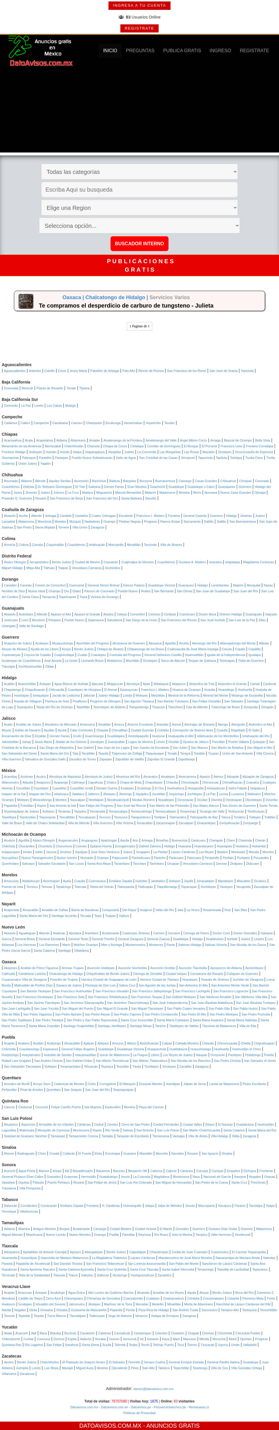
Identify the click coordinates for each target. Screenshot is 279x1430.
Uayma (223, 1345)
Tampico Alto (230, 1310)
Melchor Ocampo (86, 944)
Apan (146, 684)
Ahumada (11, 481)
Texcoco (104, 817)
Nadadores (92, 521)
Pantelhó (45, 457)
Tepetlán (24, 1316)
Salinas (128, 1130)
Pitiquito (38, 1182)
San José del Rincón (131, 805)
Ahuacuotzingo (62, 643)
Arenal (176, 724)
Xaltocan (103, 1275)
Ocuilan (202, 800)
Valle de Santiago (31, 626)
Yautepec (226, 886)
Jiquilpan (81, 852)
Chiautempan (158, 1252)
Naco (196, 1176)
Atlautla (27, 782)
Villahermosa (29, 1211)
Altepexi (103, 1043)
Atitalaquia (160, 684)
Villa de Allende (79, 823)
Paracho (160, 858)
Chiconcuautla (227, 1043)
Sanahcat (71, 1345)
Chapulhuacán (35, 689)
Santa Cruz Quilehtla (112, 1269)
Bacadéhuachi (83, 1171)
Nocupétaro (10, 858)
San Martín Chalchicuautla (201, 1130)
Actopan (45, 684)
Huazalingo (226, 689)
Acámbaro (26, 614)
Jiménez (246, 515)
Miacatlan (243, 881)
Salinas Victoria (216, 944)
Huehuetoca (175, 788)
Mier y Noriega (111, 944)
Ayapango (61, 782)
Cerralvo (174, 933)
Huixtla (65, 452)
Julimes (58, 492)
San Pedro (24, 527)
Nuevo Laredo (56, 1234)
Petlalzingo (253, 1055)
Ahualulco (11, 1124)
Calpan (167, 1043)
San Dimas (185, 591)
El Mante (166, 1229)
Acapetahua (44, 440)
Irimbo (27, 852)
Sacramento (192, 521)
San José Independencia (170, 1002)
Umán (235, 1345)
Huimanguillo (132, 1205)
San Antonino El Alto (193, 985)
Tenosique (9, 1211)
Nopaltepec (166, 800)
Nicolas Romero (143, 800)
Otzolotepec (253, 800)
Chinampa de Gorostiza (103, 1298)
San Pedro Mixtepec (224, 1014)
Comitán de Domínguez (164, 446)
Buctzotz (70, 1333)
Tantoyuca (249, 1310)
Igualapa (255, 655)
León (24, 620)
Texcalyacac (87, 817)
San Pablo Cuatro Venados (186, 1008)
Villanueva (9, 1374)
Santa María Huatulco (208, 1020)
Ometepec (150, 660)
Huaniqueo (224, 846)
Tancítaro (139, 863)
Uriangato (9, 626)
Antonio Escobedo (140, 724)
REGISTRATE (139, 28)
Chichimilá (225, 1333)
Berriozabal (53, 446)
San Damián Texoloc (68, 1263)
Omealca (46, 1310)
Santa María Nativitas (242, 1020)
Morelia (254, 852)
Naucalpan (77, 800)
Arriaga (215, 440)
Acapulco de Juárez (18, 643)
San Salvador (233, 701)
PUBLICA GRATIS (182, 50)
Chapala (102, 730)
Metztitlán (158, 695)
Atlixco (131, 1043)
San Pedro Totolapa (49, 1020)
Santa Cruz (239, 1182)
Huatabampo (108, 1176)
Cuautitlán (59, 788)
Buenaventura (165, 481)
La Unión (71, 660)
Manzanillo (116, 544)
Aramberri (92, 933)
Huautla (209, 689)
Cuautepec (98, 655)
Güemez (247, 1229)
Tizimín (192, 1345)
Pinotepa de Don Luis (100, 985)
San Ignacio (210, 1153)
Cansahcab (122, 1333)
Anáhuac (59, 933)
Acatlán (9, 684)
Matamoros (167, 492)
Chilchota (8, 846)
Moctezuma (81, 1130)
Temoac (47, 886)
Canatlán (10, 585)
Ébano (210, 1124)
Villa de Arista (197, 1136)
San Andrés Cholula (48, 1060)
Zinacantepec (206, 823)
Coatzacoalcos (173, 1298)
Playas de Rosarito (50, 388)
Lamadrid (8, 521)
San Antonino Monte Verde (230, 985)
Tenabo (169, 423)
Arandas (163, 724)
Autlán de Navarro (28, 730)
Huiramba (259, 846)
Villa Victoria (124, 823)
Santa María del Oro (54, 753)
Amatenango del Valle (161, 440)
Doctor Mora (207, 614)
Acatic (8, 724)
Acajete (9, 1043)
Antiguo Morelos (44, 1229)
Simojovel (188, 457)
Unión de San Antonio (237, 753)
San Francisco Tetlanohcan (105, 1263)
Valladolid (250, 1345)
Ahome (9, 1153)
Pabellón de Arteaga (104, 371)
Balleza (114, 481)
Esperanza (50, 1049)
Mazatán (208, 452)
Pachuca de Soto (57, 701)
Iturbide (232, 939)
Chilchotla (9, 1049)
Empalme (233, 1171)
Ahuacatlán (31, 910)
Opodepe (8, 1182)
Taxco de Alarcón (173, 660)
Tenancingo (188, 811)
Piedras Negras (130, 521)
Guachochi (157, 486)
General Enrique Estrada (186, 1362)
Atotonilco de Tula (201, 684)
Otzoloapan (234, 800)
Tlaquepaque (154, 753)
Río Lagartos (34, 1345)
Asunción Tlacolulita (193, 968)
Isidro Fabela (238, 788)
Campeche (41, 423)
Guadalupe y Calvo (201, 486)
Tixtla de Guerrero (251, 660)
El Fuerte (84, 1153)
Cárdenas (84, 1124)
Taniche (160, 1026)
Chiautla (172, 782)
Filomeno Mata (253, 1298)
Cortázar (170, 614)
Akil (33, 1333)
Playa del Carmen (151, 1107)
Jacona (51, 852)
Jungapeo (143, 852)
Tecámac (64, 811)
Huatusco (8, 1304)
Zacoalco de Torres (82, 759)
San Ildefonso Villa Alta (251, 997)
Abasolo (10, 515)
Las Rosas (191, 452)
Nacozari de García (217, 1176)
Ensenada (11, 388)
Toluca (226, 817)
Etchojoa (250, 1171)
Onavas (269, 1176)
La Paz (26, 405)
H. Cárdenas (111, 1205)
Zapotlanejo (186, 759)
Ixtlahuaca (61, 794)
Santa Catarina (44, 950)
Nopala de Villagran (28, 701)
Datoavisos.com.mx (84, 1407)
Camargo (184, 481)
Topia (83, 597)
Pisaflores (79, 701)
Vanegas (179, 1136)
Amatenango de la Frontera (123, 440)
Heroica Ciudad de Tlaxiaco (159, 979)
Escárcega (113, 423)
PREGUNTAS (140, 50)
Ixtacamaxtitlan (85, 1055)
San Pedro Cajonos (127, 1014)
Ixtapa (77, 452)
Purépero (243, 858)
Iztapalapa (232, 562)
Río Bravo (161, 1234)
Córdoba (193, 1298)
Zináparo (236, 863)
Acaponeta (11, 910)
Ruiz (227, 910)
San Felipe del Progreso (96, 805)
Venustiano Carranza (87, 568)
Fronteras (266, 1171)
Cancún (9, 1107)
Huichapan (22, 695)
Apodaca (75, 933)
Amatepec (168, 776)
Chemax (208, 1333)
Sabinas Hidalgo (189, 944)
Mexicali (27, 388)
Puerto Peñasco (58, 1182)
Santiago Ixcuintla (64, 915)
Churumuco (64, 846)
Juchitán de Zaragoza (248, 979)
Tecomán (150, 544)
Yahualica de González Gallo (45, 759)
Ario (135, 840)
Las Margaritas (170, 452)
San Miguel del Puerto (77, 1008)
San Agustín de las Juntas (157, 985)
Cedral (99, 1124)
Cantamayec (143, 1333)
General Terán (78, 939)
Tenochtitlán (268, 1310)
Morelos (184, 492)
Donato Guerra (106, 788)
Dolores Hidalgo (231, 614)
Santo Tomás (268, 805)
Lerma (223, 794)
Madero (222, 852)
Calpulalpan (137, 1252)
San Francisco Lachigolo (192, 991)
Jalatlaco (78, 794)
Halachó (85, 1339)
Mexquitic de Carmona (54, 1130)
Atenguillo (238, 724)
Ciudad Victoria (145, 1229)
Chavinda (245, 840)
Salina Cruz (127, 985)
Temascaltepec (165, 811)
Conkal (28, 1339)
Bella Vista (262, 440)
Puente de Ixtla (12, 886)
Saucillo (150, 498)
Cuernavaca (97, 881)
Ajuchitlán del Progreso (92, 643)
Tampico (201, 1234)
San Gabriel (85, 747)
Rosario (40, 498)
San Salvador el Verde (260, 1060)
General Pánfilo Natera (223, 1362)
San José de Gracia (223, 371)
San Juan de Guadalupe (213, 591)
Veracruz (141, 1316)
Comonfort (137, 614)
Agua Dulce (76, 1292)
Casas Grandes (206, 481)
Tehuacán (91, 1066)
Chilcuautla (56, 689)
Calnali (255, 684)
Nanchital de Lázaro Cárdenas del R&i (243, 1304)
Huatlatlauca (178, 1049)
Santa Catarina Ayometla (76, 1269)
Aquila (124, 840)
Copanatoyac (11, 655)
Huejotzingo (10, 1055)
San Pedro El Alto (193, 1014)
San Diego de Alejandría (56, 747)
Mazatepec (225, 881)
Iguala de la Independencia (226, 655)
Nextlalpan (96, 800)
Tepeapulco (25, 707)
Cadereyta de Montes (69, 1084)
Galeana (94, 486)
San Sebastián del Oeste (19, 753)
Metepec (142, 695)
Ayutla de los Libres (45, 649)
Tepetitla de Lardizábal (233, 1269)
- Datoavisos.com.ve (113, 1407)
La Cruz (73, 492)
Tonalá (172, 753)
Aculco (41, 776)
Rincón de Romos (151, 371)
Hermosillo (88, 1176)
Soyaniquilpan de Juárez (21, 811)
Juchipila (22, 1368)
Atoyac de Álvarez (15, 649)
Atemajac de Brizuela (199, 724)
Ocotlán (174, 742)
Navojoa (240, 1176)
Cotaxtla (233, 1298)
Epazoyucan (129, 689)
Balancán (10, 1205)
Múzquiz (75, 521)
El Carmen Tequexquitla (249, 1252)
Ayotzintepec (254, 968)
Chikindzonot (11, 1339)
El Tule (80, 486)
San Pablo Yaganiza (37, 1014)
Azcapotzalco (39, 562)
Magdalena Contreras (258, 562)
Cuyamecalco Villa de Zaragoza (24, 979)
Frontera (174, 515)
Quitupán (259, 742)
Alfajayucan (114, 684)
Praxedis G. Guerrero (17, 498)
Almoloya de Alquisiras (65, 776)
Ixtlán (39, 852)
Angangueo (89, 840)
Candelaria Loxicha (32, 973)
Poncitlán (218, 742)
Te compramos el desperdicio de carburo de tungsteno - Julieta (126, 305)
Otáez (77, 591)
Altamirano (78, 440)
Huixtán (51, 452)
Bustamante (110, 933)
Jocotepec (97, 742)
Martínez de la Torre (118, 1304)
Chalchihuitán (74, 446)
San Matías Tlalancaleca (150, 1060)
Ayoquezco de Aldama (226, 968)
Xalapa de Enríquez (165, 1316)
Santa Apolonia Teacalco (37, 1269)
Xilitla (235, 1136)
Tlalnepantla (126, 886)
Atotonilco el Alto (260, 724)
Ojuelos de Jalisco (196, 742)
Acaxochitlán (27, 684)
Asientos (35, 371)
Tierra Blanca (56, 1316)
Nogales (255, 1176)
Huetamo (242, 846)
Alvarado (143, 1292)
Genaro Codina (154, 1362)
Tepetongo (200, 1368)
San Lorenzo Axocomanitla (147, 1263)
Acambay (10, 776)
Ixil (142, 1339)
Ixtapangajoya (95, 452)
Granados (54, 1176)
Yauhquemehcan (142, 1275)
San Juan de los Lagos (113, 747)
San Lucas (76, 863)
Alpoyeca (155, 643)
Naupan (201, 1055)
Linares (259, 939)
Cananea (186, 1171)
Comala (37, 544)
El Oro (159, 788)
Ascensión (81, 481)
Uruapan (173, 863)
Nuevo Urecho (67, 858)
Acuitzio (9, 840)
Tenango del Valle (212, 811)
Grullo (77, 736)
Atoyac (7, 730)
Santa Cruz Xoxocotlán (137, 1020)
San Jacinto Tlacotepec (43, 1002)
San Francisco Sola (70, 997)
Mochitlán (133, 660)
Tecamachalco (70, 1066)
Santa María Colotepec (173, 1020)
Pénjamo (54, 620)
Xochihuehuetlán (30, 666)
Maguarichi (104, 492)
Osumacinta (10, 457)
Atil (67, 1171)
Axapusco (43, 782)
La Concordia (146, 452)
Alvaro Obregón (15, 562)
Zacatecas (27, 1374)
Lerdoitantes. (220, 585)
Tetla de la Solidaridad (34, 1275)
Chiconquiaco (73, 1298)
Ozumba (272, 800)
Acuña (23, 515)
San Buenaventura (242, 521)
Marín (66, 944)
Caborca (156, 1171)
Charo (230, 840)
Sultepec (48, 811)
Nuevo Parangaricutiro (37, 858)
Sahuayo (28, 863)
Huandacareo (203, 846)
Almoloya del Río (128, 776)
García (6, 939)
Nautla (6, 1310)
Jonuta (190, 1205)
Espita (72, 1339)
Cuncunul (43, 1339)
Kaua (166, 1339)
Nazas (268, 585)
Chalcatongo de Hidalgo (66, 973)
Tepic (98, 915)
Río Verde (112, 1130)
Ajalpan (89, 1043)
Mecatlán (142, 1304)
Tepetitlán (83, 707)
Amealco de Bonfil (17, 1084)
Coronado (262, 481)
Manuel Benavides (128, 492)
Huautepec (190, 979)
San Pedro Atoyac (97, 1014)
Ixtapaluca (257, 788)
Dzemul (59, 1339)
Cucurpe (202, 1171)
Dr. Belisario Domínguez (55, 486)
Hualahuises (215, 939)
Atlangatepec (93, 1252)
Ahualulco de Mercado (60, 724)
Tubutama (9, 1188)
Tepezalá (247, 371)
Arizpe (56, 1171)
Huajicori (146, 910)
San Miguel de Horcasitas (173, 1182)
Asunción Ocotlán (162, 968)
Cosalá (54, 1153)
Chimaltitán (120, 730)
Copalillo (254, 649)
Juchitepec (195, 794)
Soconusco (209, 1310)
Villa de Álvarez (171, 544)
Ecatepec (127, 788)
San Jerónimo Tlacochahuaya (128, 1002)
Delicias (29, 486)
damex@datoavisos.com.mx (153, 1389)
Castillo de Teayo (30, 1298)
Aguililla (23, 840)
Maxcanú (189, 1339)
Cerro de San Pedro (135, 1124)
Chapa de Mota (131, 782)
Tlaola (136, 1066)
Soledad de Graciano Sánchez (25, 1136)
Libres (155, 1055)
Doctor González (245, 933)
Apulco (9, 1362)
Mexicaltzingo (42, 800)
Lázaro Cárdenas (183, 852)
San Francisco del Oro (102, 498)
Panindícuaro (141, 858)
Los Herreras (26, 944)
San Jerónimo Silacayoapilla (84, 1002)
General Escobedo (52, 939)
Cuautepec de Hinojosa (84, 689)
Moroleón (38, 620)
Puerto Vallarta (238, 742)
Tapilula (221, 457)
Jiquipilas (114, 452)
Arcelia (184, 643)
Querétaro (53, 1089)
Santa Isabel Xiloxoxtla (178, 1269)
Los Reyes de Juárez (178, 1055)
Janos (18, 492)
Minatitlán (134, 544)
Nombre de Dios (13, 591)
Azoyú (66, 649)
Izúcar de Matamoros (114, 1055)
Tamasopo (57, 1136)
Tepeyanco (260, 1269)
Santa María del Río (262, 1130)
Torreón (63, 527)
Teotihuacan (255, 811)
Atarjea (108, 614)
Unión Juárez (27, 463)
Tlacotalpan (77, 1316)
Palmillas (128, 1234)
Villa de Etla (247, 1026)
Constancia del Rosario (206, 973)
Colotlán (163, 730)
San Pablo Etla (219, 1008)
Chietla (246, 1043)
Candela (65, 515)
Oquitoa (24, 1182)
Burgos (64, 1229)
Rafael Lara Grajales (16, 1060)
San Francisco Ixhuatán (112, 991)
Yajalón (45, 463)
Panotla (7, 1263)
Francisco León (231, 446)
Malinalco (254, 794)
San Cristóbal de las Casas (158, 457)
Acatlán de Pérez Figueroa (39, 968)
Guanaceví (186, 585)
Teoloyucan (236, 811)
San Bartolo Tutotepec (173, 701)
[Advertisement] (139, 111)
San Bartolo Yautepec (35, 991)
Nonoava (210, 492)
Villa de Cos (219, 1368)
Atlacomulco (10, 782)
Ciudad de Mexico (87, 562)
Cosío (62, 371)
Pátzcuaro (194, 858)
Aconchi (9, 1171)
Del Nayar (129, 910)
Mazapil (67, 1368)
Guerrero (245, 486)
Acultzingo (57, 1292)
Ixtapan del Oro (39, 794)
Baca (43, 1333)
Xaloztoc (87, 1275)
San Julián (180, 747)
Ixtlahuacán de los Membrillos (218, 736)
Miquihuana (34, 1234)
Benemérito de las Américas (21, 446)
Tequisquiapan (123, 1089)
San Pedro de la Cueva (211, 1182)
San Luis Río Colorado (136, 1182)
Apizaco (75, 1252)
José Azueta (52, 660)
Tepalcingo (63, 886)
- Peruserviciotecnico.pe (168, 1407)
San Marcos (199, 747)
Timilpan (160, 817)
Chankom (177, 1333)
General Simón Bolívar (104, 585)
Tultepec (255, 817)
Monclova (44, 521)
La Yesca (193, 910)
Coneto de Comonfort (50, 585)
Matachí (150, 492)
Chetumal (25, 1107)
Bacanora (103, 1171)
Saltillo (208, 521)
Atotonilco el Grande (232, 684)
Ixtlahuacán (97, 544)
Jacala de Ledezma (66, 695)
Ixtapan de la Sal (14, 794)
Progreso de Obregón (105, 701)
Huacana (184, 846)
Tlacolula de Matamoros (219, 1026)
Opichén (246, 1339)
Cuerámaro (187, 614)
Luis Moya (51, 1368)
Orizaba (62, 1310)
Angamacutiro (68, 840)
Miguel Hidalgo (12, 568)
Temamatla (97, 811)
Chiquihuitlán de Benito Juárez (108, 973)
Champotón (94, 423)
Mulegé (70, 405)
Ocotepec (225, 452)
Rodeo (146, 591)
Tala (75, 753)
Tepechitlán (181, 1368)
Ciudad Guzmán (142, 730)
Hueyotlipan (29, 1258)
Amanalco (150, 776)
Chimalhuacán (232, 782)
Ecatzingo (144, 788)
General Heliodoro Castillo (163, 655)
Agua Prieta (27, 1171)
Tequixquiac (47, 817)
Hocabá (100, 1339)
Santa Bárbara (131, 498)
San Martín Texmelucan (112, 1060)
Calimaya (78, 782)
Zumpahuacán (229, 823)
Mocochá (219, 1339)
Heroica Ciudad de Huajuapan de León (109, 979)
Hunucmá (129, 1339)
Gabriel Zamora (150, 846)
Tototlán (199, 753)
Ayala (67, 881)
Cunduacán (49, 1205)
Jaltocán (89, 695)
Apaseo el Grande (87, 614)
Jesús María (78, 371)
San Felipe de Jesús (102, 1182)
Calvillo (49, 371)
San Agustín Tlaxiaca (139, 701)
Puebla (269, 1055)
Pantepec (61, 457)
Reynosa (144, 1234)
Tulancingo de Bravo (225, 707)
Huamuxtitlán (194, 655)
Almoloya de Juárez (99, 776)
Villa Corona (264, 753)
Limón (160, 742)
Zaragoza (97, 527)
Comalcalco (29, 1205)
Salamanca (96, 620)
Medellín (158, 1304)
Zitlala (49, 666)
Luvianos (237, 794)
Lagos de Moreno (140, 742)
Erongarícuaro (125, 846)
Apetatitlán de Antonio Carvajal (44, 1252)
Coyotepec (41, 788)
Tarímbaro (156, 863)
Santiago (64, 950)
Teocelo (9, 1316)
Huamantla (9, 1258)
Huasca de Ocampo (187, 689)
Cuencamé (76, 585)
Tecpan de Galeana (202, 660)
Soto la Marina (182, 1234)
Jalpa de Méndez (169, 1205)
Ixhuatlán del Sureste (50, 1304)
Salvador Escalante (52, 863)
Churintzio (45, 846)
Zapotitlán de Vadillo (129, 759)
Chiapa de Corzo (115, 446)
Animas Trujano (73, 968)
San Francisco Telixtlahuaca (108, 997)
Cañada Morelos (187, 1043)
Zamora (221, 863)
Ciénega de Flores (196, 933)
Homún (114, 1339)
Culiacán (69, 1153)
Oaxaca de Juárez (69, 985)
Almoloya (133, 684)
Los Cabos (54, 405)
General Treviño (103, 939)
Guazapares (226, 486)
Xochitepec (208, 886)
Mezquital (253, 585)
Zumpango (250, 823)
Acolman (27, 776)
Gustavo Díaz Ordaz (223, 1229)
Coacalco (252, 782)
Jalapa (149, 1205)
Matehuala (26, 1130)
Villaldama (81, 950)
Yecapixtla (243, 886)
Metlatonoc (115, 660)
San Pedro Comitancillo (161, 1014)
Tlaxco (73, 1275)
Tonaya (185, 753)
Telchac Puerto (163, 1345)
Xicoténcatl (242, 1234)
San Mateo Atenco (206, 805)
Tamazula (48, 597)
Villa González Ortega (246, 1368)
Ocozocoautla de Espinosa (254, 452)
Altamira (24, 1229)
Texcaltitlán (67, 817)
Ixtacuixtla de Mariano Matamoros (64, 1258)
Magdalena (161, 1176)
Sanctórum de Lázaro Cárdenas (224, 1263)
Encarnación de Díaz (16, 736)
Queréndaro (10, 863)
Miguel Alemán (12, 1234)
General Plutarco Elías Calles (23, 1176)
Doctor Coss (221, 933)
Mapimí (238, 585)
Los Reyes (206, 852)
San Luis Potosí (168, 1130)
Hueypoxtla (196, 788)
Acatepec (42, 643)
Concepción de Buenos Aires (192, 730)
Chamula (93, 446)
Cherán (260, 840)
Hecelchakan (133, 423)
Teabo (133, 1345)
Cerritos (112, 1124)
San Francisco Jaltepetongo (152, 991)
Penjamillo (211, 858)
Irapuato (271, 614)
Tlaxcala (59, 1275)
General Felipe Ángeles (78, 1049)
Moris (197, 492)
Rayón (41, 805)
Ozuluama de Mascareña (88, 1310)
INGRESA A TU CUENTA (139, 5)
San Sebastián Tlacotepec (22, 1066)
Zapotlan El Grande (161, 759)
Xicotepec (169, 1066)
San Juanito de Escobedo (151, 747)
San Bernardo (163, 591)
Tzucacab (207, 1345)
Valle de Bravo (12, 823)
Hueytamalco (31, 1055)
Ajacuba (97, 684)
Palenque (29, 457)
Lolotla (127, 695)
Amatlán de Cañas (55, 910)
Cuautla (222, 730)
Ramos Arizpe (170, 521)
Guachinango (94, 736)
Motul (233, 1339)
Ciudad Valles (192, 1124)
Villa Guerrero (11, 759)
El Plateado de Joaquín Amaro (84, 1362)
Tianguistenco (141, 817)
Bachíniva (99, 481)
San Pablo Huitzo (245, 1008)
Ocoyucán (218, 1055)
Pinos (135, 1368)
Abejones (10, 968)
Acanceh (21, 1333)
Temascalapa (118, 811)
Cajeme (171, 1171)
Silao (261, 620)
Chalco (111, 782)
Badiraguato (26, 1153)
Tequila (103, 753)
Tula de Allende (197, 707)
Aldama (62, 440)
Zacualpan (186, 823)
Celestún (161, 1333)
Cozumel (41, 1107)
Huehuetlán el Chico (246, 1049)
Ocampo (109, 521)
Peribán (228, 858)
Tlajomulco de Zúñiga (127, 753)
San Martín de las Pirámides (169, 805)
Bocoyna (146, 481)
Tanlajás (107, 1136)
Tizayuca (158, 707)
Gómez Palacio (134, 585)
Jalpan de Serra (194, 1084)
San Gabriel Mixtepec (181, 997)
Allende (40, 481)
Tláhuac (49, 568)
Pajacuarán (120, 858)
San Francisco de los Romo (186, 371)
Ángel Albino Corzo (193, 440)
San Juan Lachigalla (16, 1008)
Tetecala (80, 886)
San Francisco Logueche (231, 991)
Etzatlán (40, 736)
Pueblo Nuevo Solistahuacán (92, 457)
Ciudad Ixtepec (176, 973)
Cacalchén (87, 1333)
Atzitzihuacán (149, 1043)
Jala (180, 910)
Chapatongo (12, 689)
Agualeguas (27, 933)
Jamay (26, 742)
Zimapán (267, 707)
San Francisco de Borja (66, 498)
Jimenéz (31, 492)
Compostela (110, 910)
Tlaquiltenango (167, 886)
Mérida (204, 1339)
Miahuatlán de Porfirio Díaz (33, 985)
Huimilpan (173, 1084)
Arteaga (50, 515)
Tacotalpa (255, 1205)
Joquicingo (176, 794)
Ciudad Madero (120, 1229)
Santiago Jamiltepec (112, 1026)
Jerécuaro (11, 620)
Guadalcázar (245, 1124)
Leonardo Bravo (92, 660)
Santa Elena (90, 1345)
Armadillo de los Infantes (56, 1124)
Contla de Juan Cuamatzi (190, 1252)
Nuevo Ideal (36, 591)
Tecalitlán (88, 753)
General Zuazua (158, 939)
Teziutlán (122, 1066)
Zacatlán (186, 1066)
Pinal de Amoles (31, 1089)
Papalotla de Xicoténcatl (33, 1263)
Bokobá (55, 1333)
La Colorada (142, 1176)
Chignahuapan (264, 1043)
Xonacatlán (145, 823)
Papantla (116, 1310)
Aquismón (28, 1124)
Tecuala (85, 915)
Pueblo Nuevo (128, 591)
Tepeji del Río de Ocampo (54, 707)
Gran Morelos (137, 486)
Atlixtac (264, 643)
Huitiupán (35, 452)
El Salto (254, 730)
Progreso (150, 521)
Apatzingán (109, 840)
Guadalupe (176, 486)
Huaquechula (156, 1049)
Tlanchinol (175, 707)
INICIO (110, 50)
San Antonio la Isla (63, 805)
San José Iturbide (212, 620)
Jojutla (188, 881)
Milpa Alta (33, 568)
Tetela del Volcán (102, 886)
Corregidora (107, 1084)
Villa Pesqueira (30, 1188)
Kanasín (153, 1339)
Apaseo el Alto (60, 614)
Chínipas (245, 481)
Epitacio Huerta (101, 846)
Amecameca (187, 776)
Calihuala (8, 973)
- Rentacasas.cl (197, 1407)
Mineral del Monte (215, 695)
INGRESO (220, 50)
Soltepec (50, 1066)
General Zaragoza (131, 939)
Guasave (129, 1153)
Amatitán (104, 724)
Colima (23, 544)
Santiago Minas (141, 1026)
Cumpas (218, 1171)
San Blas (240, 910)
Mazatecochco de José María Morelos (185, 1258)
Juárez (129, 452)
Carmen (76, 423)
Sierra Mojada (45, 527)
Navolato (177, 1153)
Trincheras (258, 1182)
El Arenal (110, 689)
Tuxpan (213, 753)
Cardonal (269, 684)
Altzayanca (12, 1252)
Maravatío (238, 852)
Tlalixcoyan (97, 1316)
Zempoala (251, 707)
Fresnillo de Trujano (64, 979)
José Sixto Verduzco (105, 852)
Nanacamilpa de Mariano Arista (237, 1258)
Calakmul (10, 423)
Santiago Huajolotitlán (78, 1026)
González (182, 1229)
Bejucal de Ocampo (238, 440)
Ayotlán (49, 730)
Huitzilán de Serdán (58, 1055)
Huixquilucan (216, 788)
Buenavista (179, 840)
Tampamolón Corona (83, 1136)
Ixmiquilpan (41, 695)
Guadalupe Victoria (161, 585)
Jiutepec (175, 881)
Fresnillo (134, 1362)
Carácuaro (198, 840)
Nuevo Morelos (79, 1234)
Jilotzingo (125, 794)
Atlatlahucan (31, 881)
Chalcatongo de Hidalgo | (118, 297)
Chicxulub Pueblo (247, 1333)
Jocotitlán (158, 794)
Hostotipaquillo (138, 736)
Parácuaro (176, 858)
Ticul (180, 1345)
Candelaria (60, 423)
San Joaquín (73, 1089)
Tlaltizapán (145, 886)
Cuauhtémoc (11, 486)
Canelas (26, 585)
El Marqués (127, 1084)
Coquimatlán (55, 544)
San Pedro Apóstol (68, 1014)
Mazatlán (146, 1153)
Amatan (94, 440)
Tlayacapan (189, 886)
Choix (42, 1153)
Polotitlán (27, 805)
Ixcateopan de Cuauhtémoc (21, 660)
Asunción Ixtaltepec (101, 968)
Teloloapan (227, 660)
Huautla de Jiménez (215, 979)
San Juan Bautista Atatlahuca (212, 1002)
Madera (87, 492)
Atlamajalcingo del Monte (238, 643)
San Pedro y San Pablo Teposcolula (92, 1020)
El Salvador (117, 1362)
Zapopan (105, 759)
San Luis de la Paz (242, 620)
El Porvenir (209, 446)
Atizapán (233, 776)
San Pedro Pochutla (256, 1014)
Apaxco (205, 776)
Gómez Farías (114, 486)
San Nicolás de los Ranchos (191, 1060)
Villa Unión (79, 527)
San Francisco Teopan (146, 997)
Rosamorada (212, 910)
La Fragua (140, 1055)
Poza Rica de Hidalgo (153, 1310)
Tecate (71, 388)
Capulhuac (95, 782)
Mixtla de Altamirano (198, 1304)
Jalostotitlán (10, 742)
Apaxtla (170, 643)
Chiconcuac (210, 782)
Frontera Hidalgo (14, 452)
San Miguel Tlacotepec (147, 1008)
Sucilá (106, 1345)
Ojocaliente (119, 1368)
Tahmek (120, 1345)
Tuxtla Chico (254, 457)
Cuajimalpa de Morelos (137, 562)
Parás (170, 944)
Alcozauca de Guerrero (129, 643)
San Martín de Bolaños (227, 747)
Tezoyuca (120, 817)
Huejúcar (158, 736)
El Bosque (191, 446)
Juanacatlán (116, 742)
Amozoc (118, 1043)
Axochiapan (51, 881)
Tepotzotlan (27, 817)
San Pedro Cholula (227, 1060)
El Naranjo (225, 1124)
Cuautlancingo (29, 1049)
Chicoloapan (190, 782)
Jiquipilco (141, 794)
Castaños (81, 515)
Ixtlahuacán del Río (255, 736)
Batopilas (129, 481)
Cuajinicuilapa (64, 655)
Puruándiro (261, 858)
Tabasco (164, 1368)
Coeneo (81, 846)
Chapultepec (154, 782)
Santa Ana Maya (99, 863)
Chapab (193, 1333)
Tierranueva (160, 1136)
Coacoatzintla (133, 1298)
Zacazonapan (165, 823)
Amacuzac (11, 881)
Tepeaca (107, 1066)
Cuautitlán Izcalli (81, 788)
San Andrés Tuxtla (185, 1310)
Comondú (11, 405)
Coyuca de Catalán (37, 655)
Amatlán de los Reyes (168, 1292)
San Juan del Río (245, 591)
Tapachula (205, 457)
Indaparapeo (11, 852)
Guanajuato (253, 614)
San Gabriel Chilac (79, 1060)
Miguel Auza (84, 1368)
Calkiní (25, 423)
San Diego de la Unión (141, 620)
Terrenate (8, 1275)
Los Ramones (49, 944)
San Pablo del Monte (184, 1263)
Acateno (24, 1043)
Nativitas (269, 1258)
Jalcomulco (77, 1304)
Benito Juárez (61, 562)
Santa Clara (30, 597)
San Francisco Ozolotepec (34, 997)
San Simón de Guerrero (239, 805)
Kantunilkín (113, 1107)
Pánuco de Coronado (99, 591)
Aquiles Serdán (60, 481)
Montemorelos (135, 944)
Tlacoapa (8, 666)
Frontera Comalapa (259, 446)
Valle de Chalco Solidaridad (45, 823)
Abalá (8, 1333)
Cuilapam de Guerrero (242, 973)
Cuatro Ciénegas (104, 515)
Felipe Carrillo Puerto (66, 1107)
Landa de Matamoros (224, 1084)
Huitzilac (141, 881)
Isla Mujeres (93, 1107)
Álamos (44, 1171)
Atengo (223, 724)
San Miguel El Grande (112, 1008)
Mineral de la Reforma (184, 695)
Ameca (119, 724)
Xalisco (124, 915)
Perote (130, 1310)
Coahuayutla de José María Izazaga (192, 649)
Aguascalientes (15, 371)
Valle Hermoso (221, 1234)
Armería (9, 544)
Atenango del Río (204, 643)
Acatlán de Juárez (28, 724)
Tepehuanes (67, 597)
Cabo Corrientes (81, 730)
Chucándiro (26, 846)
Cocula (227, 649)
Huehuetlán (266, 1124)
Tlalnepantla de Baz (204, 817)
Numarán (86, 858)
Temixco (32, 886)
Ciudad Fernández (166, 1124)
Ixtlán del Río (164, 910)
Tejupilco (80, 811)
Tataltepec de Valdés (184, 1026)
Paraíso (240, 1205)
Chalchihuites (49, 1362)
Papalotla (10, 805)
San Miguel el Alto (259, 747)
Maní (176, 1339)
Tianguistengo (139, 707)
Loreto (38, 405)
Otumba (216, 800)
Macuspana (206, 1205)
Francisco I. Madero (150, 515)
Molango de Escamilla (247, 695)
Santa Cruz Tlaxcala (144, 1269)
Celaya (122, 614)
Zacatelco (165, 1275)
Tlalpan (63, 568)
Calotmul (104, 1333)
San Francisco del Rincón (179, 620)
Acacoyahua (13, 440)
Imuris (125, 1176)
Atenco (218, 776)
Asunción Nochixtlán (132, 968)
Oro (66, 591)
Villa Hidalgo (220, 1136)
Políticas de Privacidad (139, 1413)
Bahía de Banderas (85, 910)
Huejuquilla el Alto (180, 736)
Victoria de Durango (104, 597)
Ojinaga (260, 492)
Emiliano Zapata (120, 881)
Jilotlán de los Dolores (71, 742)
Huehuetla (245, 689)
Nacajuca (224, 1205)
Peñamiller (9, 1089)
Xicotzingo (120, 1275)
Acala (29, 440)
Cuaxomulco (220, 1252)
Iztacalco (215, 562)
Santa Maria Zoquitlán (44, 1026)
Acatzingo (54, 1043)
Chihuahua (228, 481)
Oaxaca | (73, 297)
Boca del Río (244, 1292)
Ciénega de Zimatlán (147, 973)
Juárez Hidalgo (108, 695)
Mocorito (162, 1153)
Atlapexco (179, 684)
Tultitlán (269, 817)
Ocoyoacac (185, 800)
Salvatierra (114, 620)
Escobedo (126, 515)
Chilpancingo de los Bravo (145, 649)
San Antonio (145, 1130)
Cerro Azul (53, 1298)
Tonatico (240, 817)
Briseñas (162, 840)
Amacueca (87, 724)
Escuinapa (112, 1153)
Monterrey (156, 944)
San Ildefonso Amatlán (215, 997)
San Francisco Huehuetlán (73, 991)
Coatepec (153, 1298)
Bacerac (119, 1171)
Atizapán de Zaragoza (258, 776)
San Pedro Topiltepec (17, 1020)
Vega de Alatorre (120, 1316)
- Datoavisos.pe (139, 1407)
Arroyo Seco (42, 1084)
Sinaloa (227, 1153)
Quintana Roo (11, 1345)
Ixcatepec (25, 1304)
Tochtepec (151, 1066)
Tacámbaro (122, 863)
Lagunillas (9, 1130)
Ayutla (62, 730)
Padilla (114, 1234)
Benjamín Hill (137, 1171)
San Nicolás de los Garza (248, 944)
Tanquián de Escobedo (133, 1136)
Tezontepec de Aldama (109, 707)
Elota (98, 1153)
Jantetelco (158, 881)
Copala (240, 649)
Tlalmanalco (177, 817)
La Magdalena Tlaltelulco (109, 1258)
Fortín (271, 1298)
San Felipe (54, 1345)
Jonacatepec (205, 881)
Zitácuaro (252, 863)
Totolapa (236, 457)
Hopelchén (153, 423)
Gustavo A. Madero (192, 562)
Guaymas (71, 1176)
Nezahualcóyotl (118, 800)
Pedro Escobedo (254, 1084)
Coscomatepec (213, 1298)
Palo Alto (128, 371)
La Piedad (160, 852)
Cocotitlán (23, 788)
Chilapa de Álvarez (110, 649)
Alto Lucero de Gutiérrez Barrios (111, 1292)
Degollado (238, 730)
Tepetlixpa (9, 817)
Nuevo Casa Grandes (235, 492)
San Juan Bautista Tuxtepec (256, 1002)
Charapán (216, 840)
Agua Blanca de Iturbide (71, 684)
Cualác (82, 655)
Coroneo (154, 614)
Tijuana (84, 388)
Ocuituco (260, 881)
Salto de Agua (126, 457)
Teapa (270, 1205)
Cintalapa (137, 446)
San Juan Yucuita (46, 1008)
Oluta (33, 1310)
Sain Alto (148, 1368)
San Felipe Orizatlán (206, 701)
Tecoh (145, 1345)
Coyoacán (111, 562)
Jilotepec (109, 794)
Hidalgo (231, 515)
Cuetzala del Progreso (125, 655)
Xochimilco (112, 568)
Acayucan (25, 1292)
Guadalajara (115, 736)
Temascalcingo (141, 811)
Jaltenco (93, 794)
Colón (92, 1084)
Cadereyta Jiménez (136, 933)
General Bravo (25, 939)
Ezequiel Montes (150, 1084)
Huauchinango (201, 1049)
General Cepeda (195, 515)
